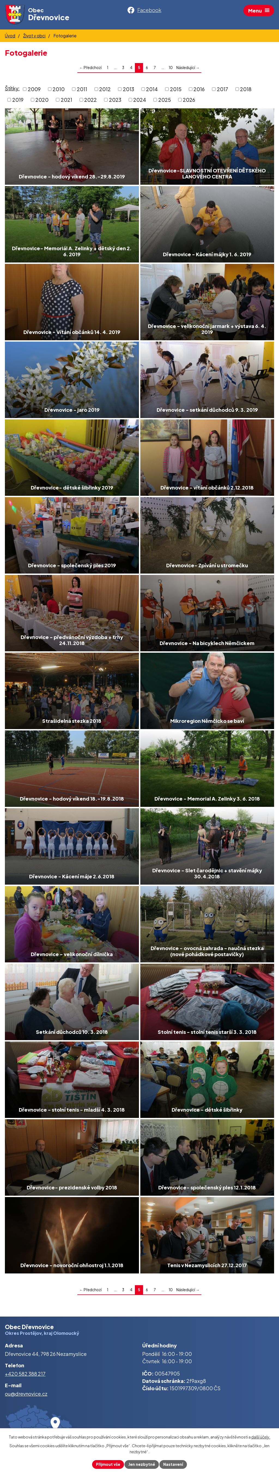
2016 (199, 89)
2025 (164, 100)
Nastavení (173, 1464)
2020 (41, 100)
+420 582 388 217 (25, 1374)
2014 (152, 89)
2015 (175, 89)
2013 (128, 89)
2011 (82, 89)
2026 (189, 100)
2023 (115, 100)
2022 (90, 100)
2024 (139, 100)
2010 (59, 89)
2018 (245, 89)
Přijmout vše (108, 1464)
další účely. (260, 1436)
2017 (222, 89)
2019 (17, 100)
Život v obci (34, 35)
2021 (66, 100)
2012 (105, 89)
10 (171, 67)
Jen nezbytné (141, 1464)
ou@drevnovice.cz (26, 1394)
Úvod (10, 35)
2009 (34, 89)
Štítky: (12, 88)
